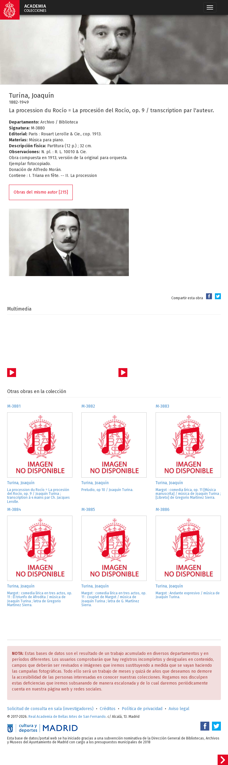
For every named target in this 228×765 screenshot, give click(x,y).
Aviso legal (179, 708)
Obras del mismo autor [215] (41, 192)
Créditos (107, 708)
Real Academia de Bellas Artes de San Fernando (67, 717)
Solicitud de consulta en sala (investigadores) (50, 708)
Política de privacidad (142, 708)
